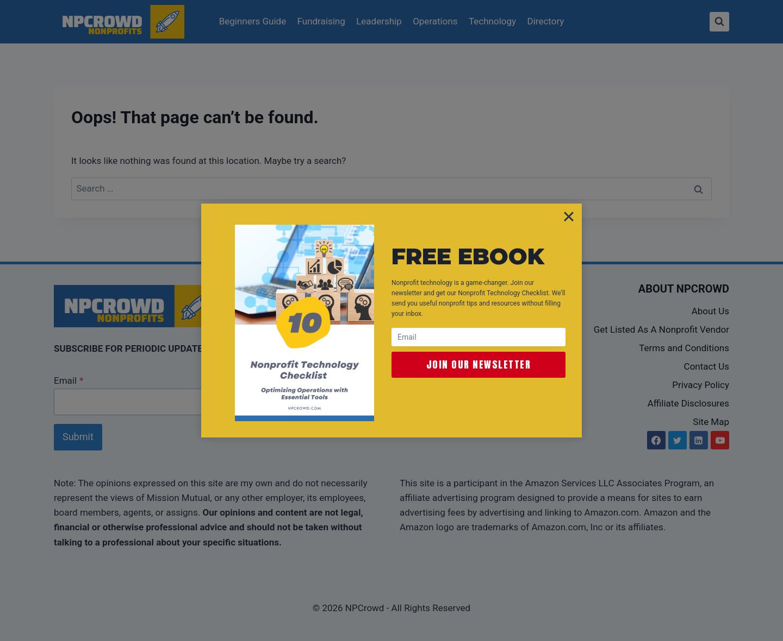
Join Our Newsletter (478, 364)
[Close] (568, 216)
